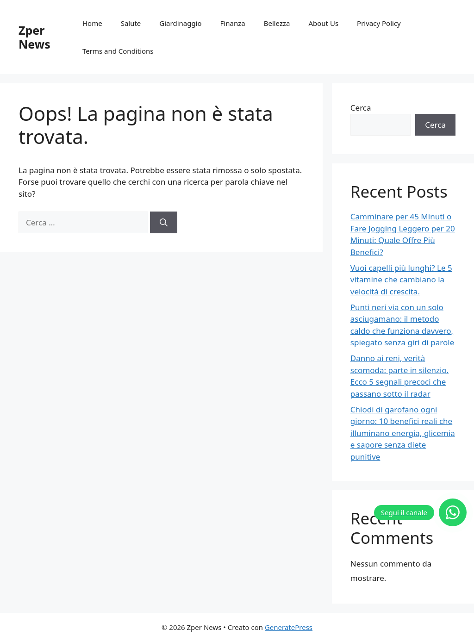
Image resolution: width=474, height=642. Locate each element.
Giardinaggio (180, 23)
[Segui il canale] (420, 512)
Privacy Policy (379, 23)
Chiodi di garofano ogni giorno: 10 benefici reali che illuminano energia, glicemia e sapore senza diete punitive (402, 433)
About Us (323, 23)
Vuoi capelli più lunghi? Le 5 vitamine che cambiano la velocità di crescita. (401, 279)
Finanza (232, 23)
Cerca (360, 107)
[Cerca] (163, 223)
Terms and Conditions (118, 51)
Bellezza (277, 23)
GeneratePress (288, 627)
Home (92, 23)
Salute (131, 23)
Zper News (34, 37)
